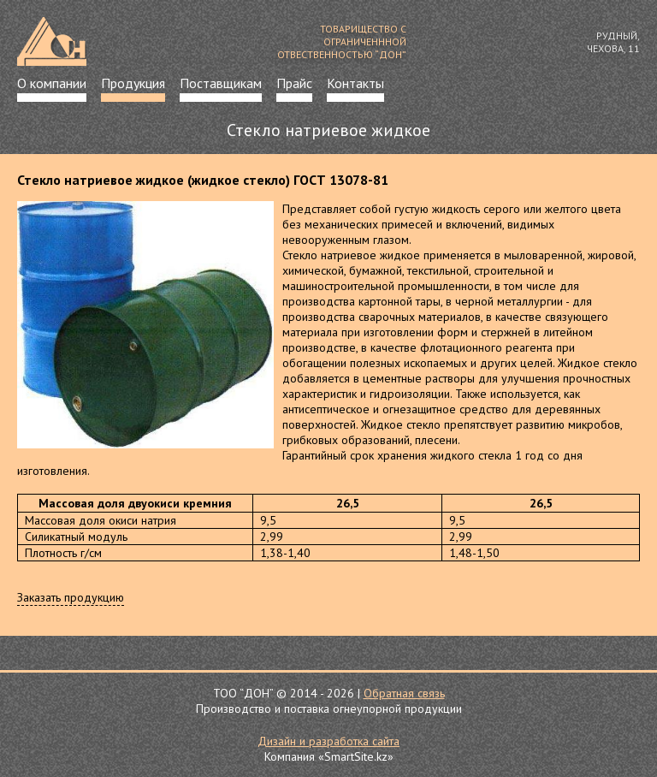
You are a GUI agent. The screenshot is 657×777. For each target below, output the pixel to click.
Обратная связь (404, 693)
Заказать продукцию (70, 597)
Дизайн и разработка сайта (328, 741)
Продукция (133, 83)
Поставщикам (221, 83)
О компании (51, 83)
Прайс (294, 83)
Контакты (355, 83)
